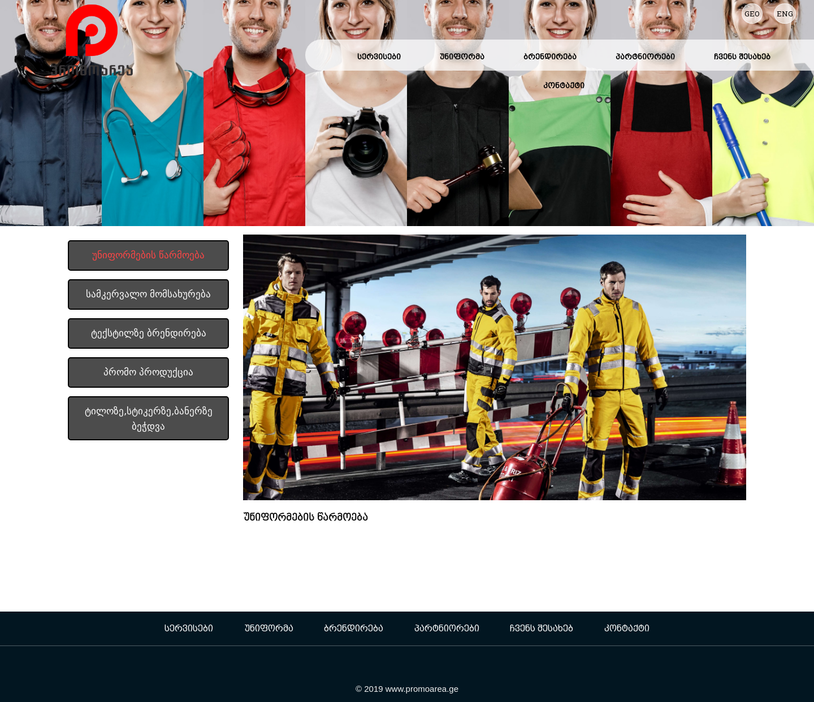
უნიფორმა (462, 56)
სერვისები (379, 56)
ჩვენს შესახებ (742, 56)
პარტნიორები (645, 56)
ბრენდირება (550, 56)
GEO (752, 13)
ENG (785, 13)
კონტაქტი (563, 85)
